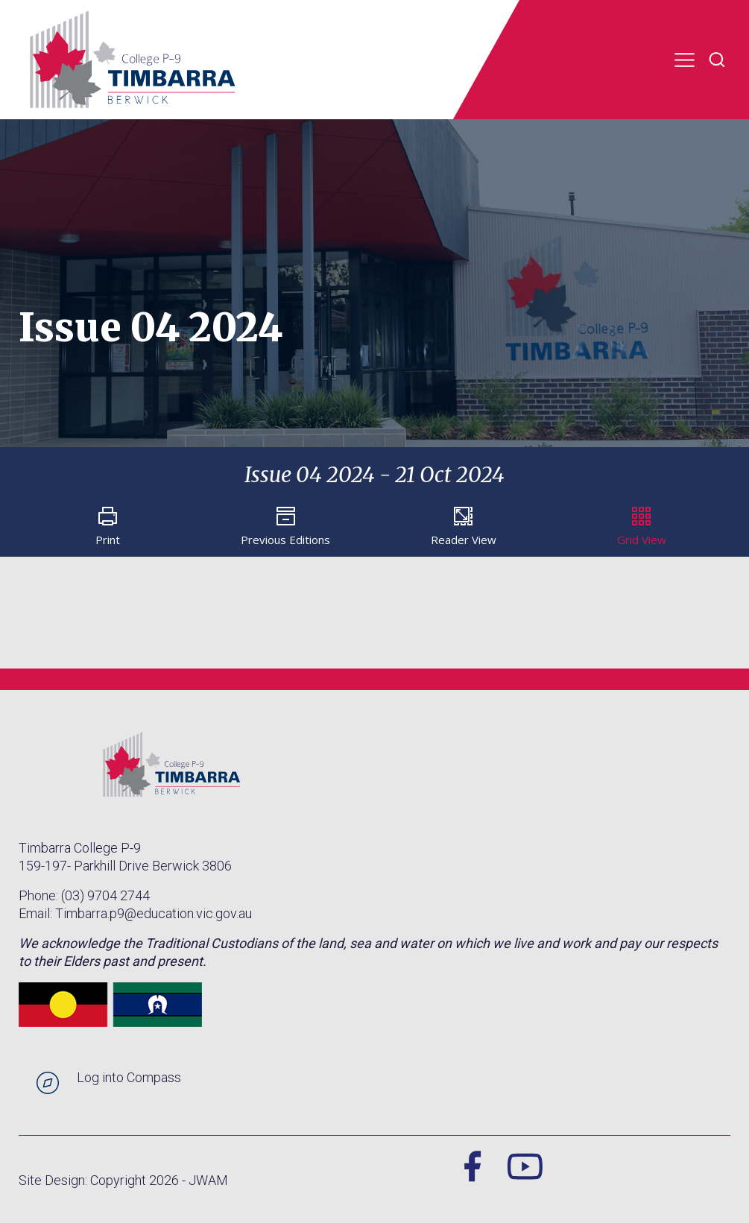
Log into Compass (129, 1077)
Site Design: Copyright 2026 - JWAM (123, 1180)
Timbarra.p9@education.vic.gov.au (153, 913)
